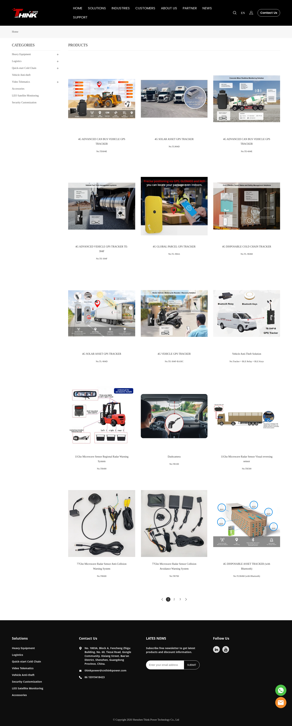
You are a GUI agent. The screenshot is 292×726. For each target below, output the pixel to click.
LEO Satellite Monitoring (27, 688)
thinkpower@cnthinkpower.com (105, 670)
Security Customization (27, 681)
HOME (77, 8)
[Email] (165, 664)
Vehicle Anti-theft (23, 675)
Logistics (17, 655)
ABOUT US (169, 8)
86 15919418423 (95, 677)
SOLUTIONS (97, 8)
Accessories (19, 695)
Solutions (20, 638)
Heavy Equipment (23, 648)
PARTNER (190, 8)
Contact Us (268, 12)
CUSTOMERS (145, 8)
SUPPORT (80, 17)
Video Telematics (23, 668)
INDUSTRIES (121, 8)
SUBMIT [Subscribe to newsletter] (191, 665)
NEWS (207, 8)
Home (15, 31)
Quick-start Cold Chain (26, 661)
